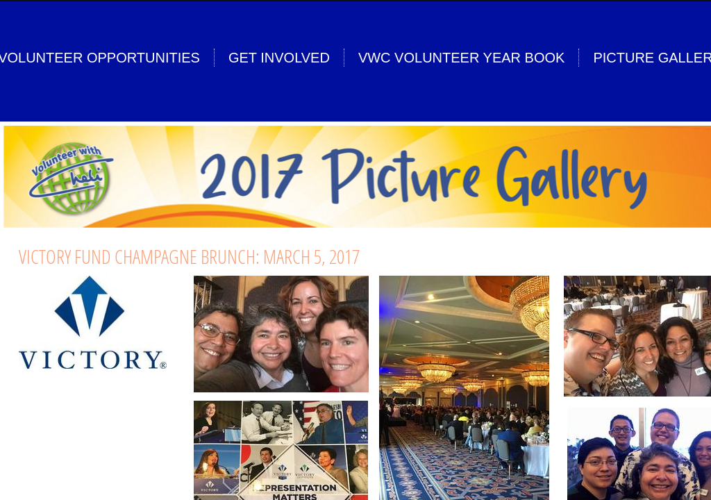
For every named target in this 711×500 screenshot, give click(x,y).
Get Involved (279, 57)
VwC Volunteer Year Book (461, 57)
